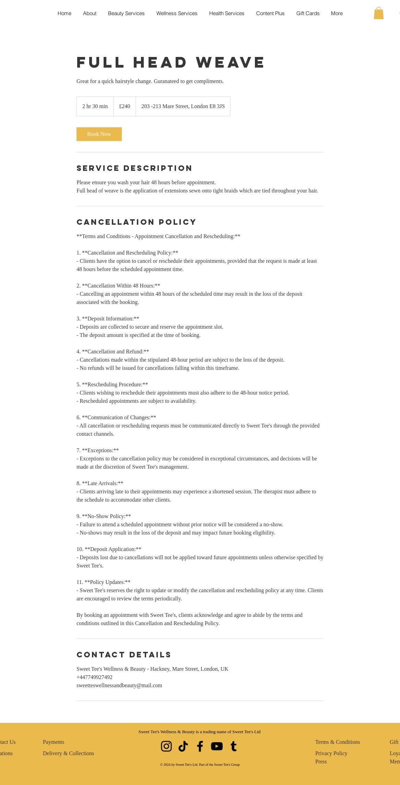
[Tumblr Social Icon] (233, 746)
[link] (99, 134)
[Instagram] (166, 746)
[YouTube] (217, 746)
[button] (379, 13)
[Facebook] (200, 746)
